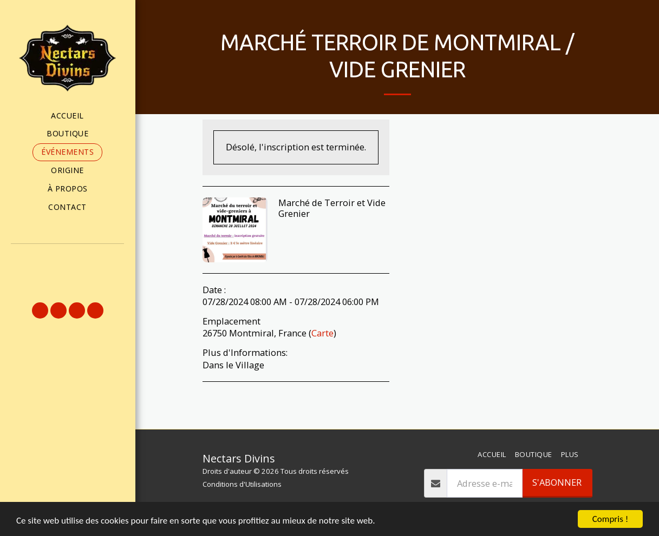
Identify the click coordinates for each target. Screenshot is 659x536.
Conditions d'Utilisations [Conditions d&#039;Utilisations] (242, 484)
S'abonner (557, 482)
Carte (322, 333)
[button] (67, 259)
